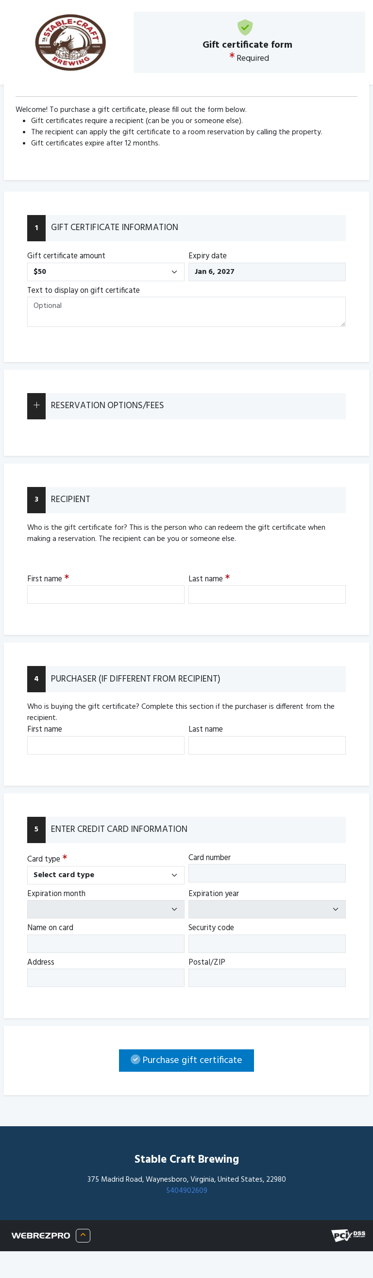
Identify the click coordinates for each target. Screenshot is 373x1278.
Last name (209, 579)
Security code (211, 928)
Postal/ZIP (206, 963)
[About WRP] (83, 1235)
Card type (47, 859)
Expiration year (213, 894)
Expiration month (56, 894)
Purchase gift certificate (186, 1060)
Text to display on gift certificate (83, 291)
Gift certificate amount (66, 256)
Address (40, 963)
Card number (209, 858)
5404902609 (186, 1191)
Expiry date (207, 256)
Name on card (50, 928)
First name (48, 579)
